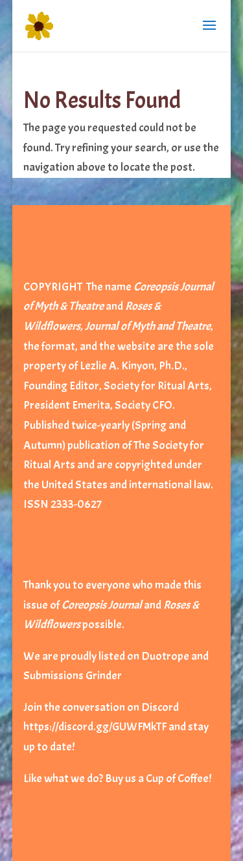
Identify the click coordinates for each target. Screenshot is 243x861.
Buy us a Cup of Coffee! (158, 778)
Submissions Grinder (72, 675)
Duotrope (165, 656)
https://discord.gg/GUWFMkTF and (104, 726)
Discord (160, 707)
